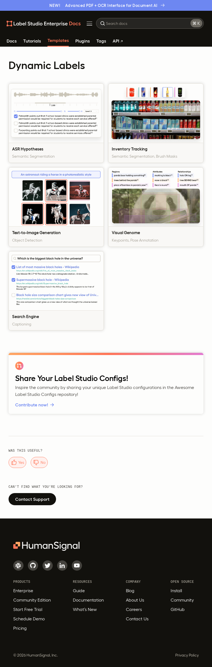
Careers (134, 609)
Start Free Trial (27, 609)
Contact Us (137, 618)
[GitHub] (33, 565)
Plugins (82, 41)
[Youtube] (77, 565)
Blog (130, 590)
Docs (12, 41)
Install (176, 590)
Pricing (20, 628)
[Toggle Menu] (89, 23)
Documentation (88, 599)
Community (182, 599)
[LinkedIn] (62, 565)
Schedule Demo (29, 618)
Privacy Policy (187, 655)
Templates (58, 40)
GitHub (178, 609)
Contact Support (32, 499)
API (118, 41)
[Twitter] (48, 565)
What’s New (85, 609)
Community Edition (32, 599)
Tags (101, 41)
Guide (79, 590)
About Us (135, 599)
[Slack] (18, 565)
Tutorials (32, 41)
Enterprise (23, 590)
